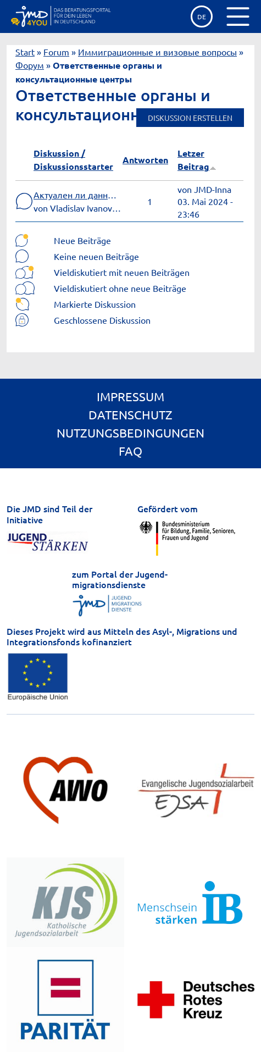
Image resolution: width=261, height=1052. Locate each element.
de (201, 16)
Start (25, 51)
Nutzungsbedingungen (130, 432)
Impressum (130, 396)
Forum (56, 51)
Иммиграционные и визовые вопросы (157, 51)
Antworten (145, 159)
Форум (29, 64)
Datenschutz (130, 414)
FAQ (130, 451)
